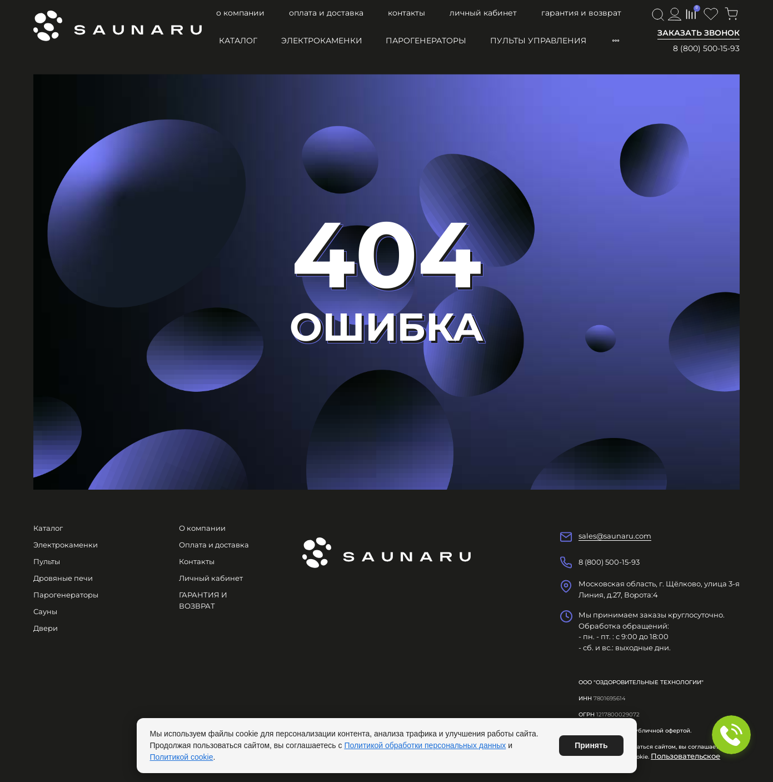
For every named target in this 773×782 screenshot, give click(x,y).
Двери (45, 628)
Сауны (45, 611)
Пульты (46, 561)
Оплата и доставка (326, 13)
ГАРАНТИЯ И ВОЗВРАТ (581, 13)
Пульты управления (538, 41)
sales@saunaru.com (614, 535)
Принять (591, 745)
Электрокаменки (321, 41)
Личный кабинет (483, 13)
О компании (240, 13)
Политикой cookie (181, 757)
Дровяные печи (63, 578)
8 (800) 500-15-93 (706, 48)
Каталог (238, 41)
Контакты (406, 13)
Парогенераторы (426, 41)
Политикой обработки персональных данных (425, 745)
